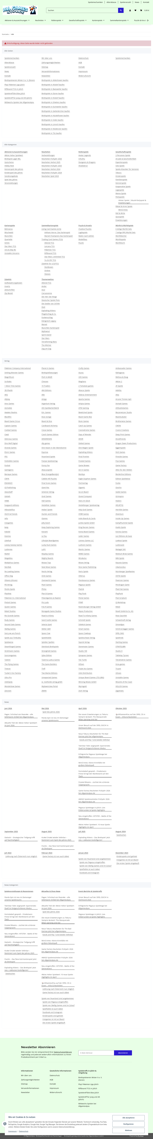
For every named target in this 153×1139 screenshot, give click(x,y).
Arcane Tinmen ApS (123, 399)
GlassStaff (8, 492)
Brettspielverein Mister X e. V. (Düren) (20, 80)
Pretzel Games (10, 602)
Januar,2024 (83, 853)
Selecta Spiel (47, 624)
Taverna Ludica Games (51, 660)
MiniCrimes (123, 210)
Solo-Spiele (120, 166)
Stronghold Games (49, 651)
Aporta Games (84, 399)
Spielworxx (9, 642)
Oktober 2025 (121, 708)
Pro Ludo (45, 602)
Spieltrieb (119, 638)
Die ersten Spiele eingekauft (128, 863)
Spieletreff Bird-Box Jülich (15, 93)
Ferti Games (120, 452)
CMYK (7, 478)
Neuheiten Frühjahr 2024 (52, 172)
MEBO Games (84, 554)
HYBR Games (84, 514)
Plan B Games (47, 593)
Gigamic (82, 487)
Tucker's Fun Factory (13, 673)
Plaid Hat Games (122, 589)
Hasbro (118, 501)
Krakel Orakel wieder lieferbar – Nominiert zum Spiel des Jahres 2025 (56, 838)
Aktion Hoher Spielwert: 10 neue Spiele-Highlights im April (94, 825)
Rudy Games (10, 620)
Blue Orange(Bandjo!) (50, 474)
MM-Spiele (120, 558)
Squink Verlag (84, 642)
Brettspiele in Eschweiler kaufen (54, 107)
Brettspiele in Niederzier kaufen (54, 129)
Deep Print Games (123, 434)
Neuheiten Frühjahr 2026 (52, 159)
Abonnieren (123, 1053)
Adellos (118, 390)
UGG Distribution (85, 673)
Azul (43, 290)
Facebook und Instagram (89, 873)
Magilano (82, 381)
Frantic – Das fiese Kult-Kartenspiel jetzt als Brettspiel (58, 847)
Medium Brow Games (124, 554)
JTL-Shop (140, 1136)
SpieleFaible (46, 638)
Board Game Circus (12, 421)
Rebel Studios (10, 611)
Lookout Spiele (121, 540)
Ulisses (118, 673)
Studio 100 (83, 651)
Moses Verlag (84, 562)
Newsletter (46, 76)
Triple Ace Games (86, 668)
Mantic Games (84, 549)
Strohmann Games (12, 651)
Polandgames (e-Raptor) (51, 598)
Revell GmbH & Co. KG (124, 611)
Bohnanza (9, 229)
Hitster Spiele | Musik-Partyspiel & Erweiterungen (132, 201)
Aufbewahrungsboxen (13, 283)
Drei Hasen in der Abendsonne (54, 448)
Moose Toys (46, 562)
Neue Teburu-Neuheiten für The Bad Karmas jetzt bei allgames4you (93, 735)
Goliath (7, 496)
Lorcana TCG (49, 246)
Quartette (8, 239)
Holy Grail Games (85, 509)
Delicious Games (11, 439)
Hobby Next (9, 166)
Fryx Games (120, 461)
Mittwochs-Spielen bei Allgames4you (19, 102)
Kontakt (146, 2)
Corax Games (47, 430)
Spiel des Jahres (11, 179)
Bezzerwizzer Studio (124, 412)
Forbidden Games (12, 461)
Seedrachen (121, 835)
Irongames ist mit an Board (127, 860)
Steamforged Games (13, 646)
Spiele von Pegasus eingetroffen (92, 862)
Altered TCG (49, 243)
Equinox (45, 452)
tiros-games (120, 664)
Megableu (9, 558)
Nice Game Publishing (87, 567)
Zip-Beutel (9, 293)
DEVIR (81, 439)
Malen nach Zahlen (86, 236)
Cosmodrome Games (87, 430)
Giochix (118, 487)
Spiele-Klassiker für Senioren (127, 169)
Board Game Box (85, 417)
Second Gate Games (13, 624)
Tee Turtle (83, 660)
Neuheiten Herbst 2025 (51, 162)
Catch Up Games (85, 425)
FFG (6, 456)
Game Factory (121, 465)
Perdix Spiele (10, 589)
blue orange (46, 417)
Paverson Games (122, 580)
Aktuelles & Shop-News (50, 891)
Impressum (13, 1132)
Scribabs (8, 381)
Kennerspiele (121, 183)
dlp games (46, 443)
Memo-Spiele (121, 193)
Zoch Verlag (83, 691)
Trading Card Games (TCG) (52, 239)
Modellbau (83, 239)
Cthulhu (82, 159)
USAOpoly (8, 682)
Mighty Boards (47, 558)
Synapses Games (85, 655)
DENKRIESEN (47, 439)
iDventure (119, 514)
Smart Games (84, 629)
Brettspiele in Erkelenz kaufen (54, 102)
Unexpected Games (49, 677)
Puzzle (81, 243)
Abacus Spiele (84, 390)
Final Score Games (49, 483)
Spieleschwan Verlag (87, 638)
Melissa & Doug (122, 377)
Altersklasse (111, 2)
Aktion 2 (119, 381)
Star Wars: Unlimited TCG (54, 257)
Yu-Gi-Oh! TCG (50, 260)
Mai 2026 (45, 708)
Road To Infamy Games (88, 615)
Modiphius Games (12, 562)
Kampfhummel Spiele (124, 523)
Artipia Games (84, 403)
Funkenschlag (47, 317)
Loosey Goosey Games (13, 545)
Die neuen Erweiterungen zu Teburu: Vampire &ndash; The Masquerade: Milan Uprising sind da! (93, 716)
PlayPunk (119, 593)
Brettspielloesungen (50, 372)
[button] (130, 10)
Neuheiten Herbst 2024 (51, 169)
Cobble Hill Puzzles (49, 478)
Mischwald (9, 232)
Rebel (118, 607)
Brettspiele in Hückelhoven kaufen (55, 115)
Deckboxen (48, 267)
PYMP (81, 602)
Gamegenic (9, 470)
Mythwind (46, 331)
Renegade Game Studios (51, 611)
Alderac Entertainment (88, 395)
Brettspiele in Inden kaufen (52, 120)
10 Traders (46, 386)
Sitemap (45, 67)
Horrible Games (122, 509)
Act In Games (84, 470)
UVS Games (83, 377)
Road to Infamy (48, 615)
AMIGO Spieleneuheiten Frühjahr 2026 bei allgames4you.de (94, 800)
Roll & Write (120, 213)
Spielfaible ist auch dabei (89, 869)
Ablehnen (128, 1130)
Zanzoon (8, 691)
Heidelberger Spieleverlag (89, 505)
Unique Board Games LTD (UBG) (91, 677)
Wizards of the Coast (124, 682)
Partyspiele (120, 197)
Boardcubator (121, 417)
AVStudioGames (122, 408)
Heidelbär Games (48, 505)
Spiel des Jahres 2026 (51, 712)
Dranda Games (10, 448)
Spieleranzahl (125, 2)
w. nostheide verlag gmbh (52, 682)
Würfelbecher (121, 236)
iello (6, 518)
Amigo (44, 399)
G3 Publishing (10, 487)
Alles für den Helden (124, 470)
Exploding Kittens (49, 310)
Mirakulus (83, 558)
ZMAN (44, 691)
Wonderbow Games (12, 686)
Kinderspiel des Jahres (14, 172)
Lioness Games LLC (86, 540)
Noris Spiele (83, 571)
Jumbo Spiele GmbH (87, 523)
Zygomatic (120, 691)
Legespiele (120, 190)
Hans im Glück (84, 501)
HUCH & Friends (11, 514)
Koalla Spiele (121, 527)
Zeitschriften (10, 290)
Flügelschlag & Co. (49, 314)
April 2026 (83, 708)
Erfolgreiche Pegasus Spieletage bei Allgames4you (93, 755)
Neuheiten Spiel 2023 (50, 176)
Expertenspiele (122, 162)
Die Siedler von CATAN (51, 303)
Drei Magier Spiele (86, 448)
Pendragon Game (122, 585)
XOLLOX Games (122, 686)
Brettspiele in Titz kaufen (52, 133)
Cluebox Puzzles (85, 229)
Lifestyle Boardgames (50, 540)
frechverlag (83, 483)
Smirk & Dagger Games (125, 629)
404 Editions (46, 390)
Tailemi (7, 660)
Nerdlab (8, 567)
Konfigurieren (128, 1124)
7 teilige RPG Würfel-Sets (125, 232)
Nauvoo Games (122, 562)
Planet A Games (48, 368)
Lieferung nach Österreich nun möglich (21, 856)
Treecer (8, 668)
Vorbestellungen (48, 155)
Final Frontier (84, 456)
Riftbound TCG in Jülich (14, 89)
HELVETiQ (119, 505)
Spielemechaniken (95, 2)
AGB (80, 62)
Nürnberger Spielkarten (125, 571)
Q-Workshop (121, 602)
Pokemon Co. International (15, 598)
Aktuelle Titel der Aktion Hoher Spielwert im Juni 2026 (21, 724)
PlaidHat (8, 593)
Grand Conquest (85, 496)
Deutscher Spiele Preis (51, 300)
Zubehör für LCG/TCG (50, 263)
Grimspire (120, 496)
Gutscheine (9, 162)
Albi (43, 395)
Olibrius (82, 576)
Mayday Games (48, 554)
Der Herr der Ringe (49, 297)
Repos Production (86, 611)
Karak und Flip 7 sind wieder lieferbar (94, 740)
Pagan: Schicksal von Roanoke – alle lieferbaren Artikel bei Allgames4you (19, 715)
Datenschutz (24, 1132)
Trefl (43, 668)
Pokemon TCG (49, 250)
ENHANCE (8, 483)
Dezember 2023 (122, 853)
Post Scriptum (121, 598)
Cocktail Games (11, 430)
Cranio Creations (122, 430)
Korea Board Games (86, 532)
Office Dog (9, 576)
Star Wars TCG (10, 246)
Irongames (9, 523)
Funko (118, 483)
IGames (45, 518)
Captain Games (11, 425)
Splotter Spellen (48, 642)
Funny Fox (46, 465)
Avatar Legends (85, 155)
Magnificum (9, 377)
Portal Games (84, 598)
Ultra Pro (8, 677)
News (137, 2)
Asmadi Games (122, 403)
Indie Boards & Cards (87, 518)
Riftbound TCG (50, 253)
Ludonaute (120, 545)
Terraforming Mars (49, 342)
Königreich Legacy (49, 321)
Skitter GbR (46, 629)
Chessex (45, 381)
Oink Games (46, 576)
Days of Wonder (85, 434)
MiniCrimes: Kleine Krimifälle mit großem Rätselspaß (92, 764)
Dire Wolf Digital (11, 443)
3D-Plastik (8, 390)
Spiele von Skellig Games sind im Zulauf (95, 866)
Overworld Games (49, 580)
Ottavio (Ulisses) (11, 580)
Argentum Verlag (48, 403)
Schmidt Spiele (84, 620)
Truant (118, 668)
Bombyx (82, 474)
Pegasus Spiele (84, 585)
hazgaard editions (12, 505)
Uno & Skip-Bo (10, 250)
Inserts (7, 286)
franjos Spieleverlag (49, 461)
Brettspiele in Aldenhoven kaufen (55, 80)
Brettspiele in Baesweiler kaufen (55, 89)
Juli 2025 (82, 831)
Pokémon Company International (18, 368)
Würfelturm (120, 243)
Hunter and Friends (49, 514)
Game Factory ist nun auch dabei (56, 856)
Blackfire (8, 417)
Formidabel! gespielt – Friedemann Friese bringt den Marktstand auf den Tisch (94, 773)
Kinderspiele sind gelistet (127, 856)
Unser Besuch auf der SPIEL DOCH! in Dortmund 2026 (93, 726)
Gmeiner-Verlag (48, 492)
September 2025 (11, 831)
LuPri (44, 549)
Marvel (44, 324)
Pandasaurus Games (87, 580)
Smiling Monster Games (14, 372)
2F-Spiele (119, 386)
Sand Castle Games (49, 620)
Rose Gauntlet (121, 615)
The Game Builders (49, 664)
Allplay (7, 399)
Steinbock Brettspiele (50, 646)
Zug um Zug (46, 348)
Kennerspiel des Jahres (14, 169)
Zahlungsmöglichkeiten (51, 62)
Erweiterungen (121, 220)
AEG (6, 395)
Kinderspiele (121, 176)
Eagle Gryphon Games (87, 478)
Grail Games (46, 496)
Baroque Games (11, 474)
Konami (45, 532)
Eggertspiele (121, 448)
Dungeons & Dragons (87, 162)
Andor (44, 286)
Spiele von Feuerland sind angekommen (95, 859)
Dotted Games (84, 443)
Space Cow (46, 633)
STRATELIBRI (121, 646)
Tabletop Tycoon (122, 655)
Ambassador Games (124, 368)
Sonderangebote (11, 176)
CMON (118, 425)
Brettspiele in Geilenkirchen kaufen (56, 111)
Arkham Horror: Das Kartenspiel (57, 232)
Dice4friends (121, 439)
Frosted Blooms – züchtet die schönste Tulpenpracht (94, 783)
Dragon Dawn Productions (126, 443)
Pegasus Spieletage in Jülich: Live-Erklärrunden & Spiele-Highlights (92, 808)
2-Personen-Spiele (123, 155)
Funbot (7, 465)
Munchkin (9, 236)
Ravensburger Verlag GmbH (90, 607)
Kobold (7, 532)
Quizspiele (120, 217)
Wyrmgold (83, 686)
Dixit (43, 307)
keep (6, 527)
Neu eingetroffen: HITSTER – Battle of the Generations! (95, 817)
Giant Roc (45, 487)
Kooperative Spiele (123, 186)
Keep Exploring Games (51, 527)
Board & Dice (47, 421)
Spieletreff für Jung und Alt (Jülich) (18, 98)
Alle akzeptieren (128, 1118)
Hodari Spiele (47, 509)
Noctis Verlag (47, 571)
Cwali (7, 434)
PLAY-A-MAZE (47, 377)
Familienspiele (121, 179)
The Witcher (46, 345)
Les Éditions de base (124, 536)
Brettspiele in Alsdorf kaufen (53, 84)
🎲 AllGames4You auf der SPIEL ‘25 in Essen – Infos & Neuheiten (130, 715)
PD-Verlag (8, 585)
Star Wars (45, 338)
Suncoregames (10, 655)
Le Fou (44, 536)
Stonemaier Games (86, 646)
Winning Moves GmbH (87, 682)
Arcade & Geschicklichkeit (126, 159)
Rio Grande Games (12, 615)
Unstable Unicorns (12, 253)
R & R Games (47, 607)
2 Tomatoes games (86, 386)
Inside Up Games (122, 518)
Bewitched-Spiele (85, 412)
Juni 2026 (8, 708)
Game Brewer (84, 465)
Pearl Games (47, 585)
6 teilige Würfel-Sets (124, 229)
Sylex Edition (47, 655)
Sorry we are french (12, 633)
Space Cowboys (85, 633)
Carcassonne (47, 293)
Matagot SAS (121, 549)
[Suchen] (82, 10)
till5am (81, 664)
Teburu (118, 172)
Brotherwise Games (123, 421)
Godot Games (121, 492)
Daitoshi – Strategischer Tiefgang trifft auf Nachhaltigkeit (20, 838)
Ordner (47, 270)
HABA (7, 501)
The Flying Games (12, 664)
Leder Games (84, 536)
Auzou (81, 372)
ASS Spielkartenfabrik (50, 408)
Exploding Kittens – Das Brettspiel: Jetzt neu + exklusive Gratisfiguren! (94, 838)
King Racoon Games (86, 527)
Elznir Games (10, 452)
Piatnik (81, 589)
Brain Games (84, 421)
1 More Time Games (13, 386)
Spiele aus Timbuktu (13, 638)
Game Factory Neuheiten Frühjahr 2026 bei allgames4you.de (94, 792)
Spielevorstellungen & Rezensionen (18, 891)
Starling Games (122, 642)
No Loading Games (12, 571)
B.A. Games (46, 412)
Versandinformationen (51, 71)
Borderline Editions (123, 474)
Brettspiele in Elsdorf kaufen (53, 98)
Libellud (8, 540)
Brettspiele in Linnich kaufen (53, 124)
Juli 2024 (8, 853)
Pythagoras (120, 372)
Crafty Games (84, 368)
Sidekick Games (85, 624)
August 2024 (121, 831)
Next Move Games (49, 567)
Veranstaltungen (11, 183)
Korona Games (121, 532)
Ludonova (8, 549)
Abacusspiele (47, 470)
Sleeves (47, 274)
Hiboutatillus (10, 509)
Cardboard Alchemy (49, 425)
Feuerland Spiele (48, 456)
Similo (7, 243)
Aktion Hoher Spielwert (14, 155)
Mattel (7, 554)
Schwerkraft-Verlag (123, 620)
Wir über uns (47, 58)
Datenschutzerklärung (63, 1052)
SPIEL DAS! (120, 633)
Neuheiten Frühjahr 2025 (52, 166)
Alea (117, 395)
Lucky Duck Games (49, 545)
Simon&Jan (120, 624)
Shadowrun (83, 166)
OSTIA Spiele (121, 576)
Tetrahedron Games (124, 660)
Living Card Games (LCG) (51, 229)
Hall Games (46, 501)
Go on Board (83, 492)
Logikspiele (83, 232)
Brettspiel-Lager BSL (13, 159)
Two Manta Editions (49, 673)
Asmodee (8, 408)
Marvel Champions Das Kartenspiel (58, 236)
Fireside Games (122, 456)
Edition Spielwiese (123, 478)
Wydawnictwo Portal (50, 686)
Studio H (119, 651)
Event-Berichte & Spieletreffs (90, 891)
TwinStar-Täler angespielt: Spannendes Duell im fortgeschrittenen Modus (94, 747)
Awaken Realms (11, 412)
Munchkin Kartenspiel (50, 328)
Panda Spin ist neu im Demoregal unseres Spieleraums (55, 719)
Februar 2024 (47, 853)
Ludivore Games (85, 545)
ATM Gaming (84, 408)
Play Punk (82, 593)
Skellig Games (10, 629)
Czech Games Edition (50, 434)
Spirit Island (46, 335)
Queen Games (10, 607)
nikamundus (121, 567)
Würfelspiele (121, 239)
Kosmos (8, 536)
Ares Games (9, 403)
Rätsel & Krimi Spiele (124, 206)
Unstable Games (122, 677)
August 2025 (47, 831)
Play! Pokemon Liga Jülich (15, 84)
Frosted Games (84, 461)
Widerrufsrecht (85, 76)
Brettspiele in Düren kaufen (53, 93)
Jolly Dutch (46, 523)
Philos (44, 589)
